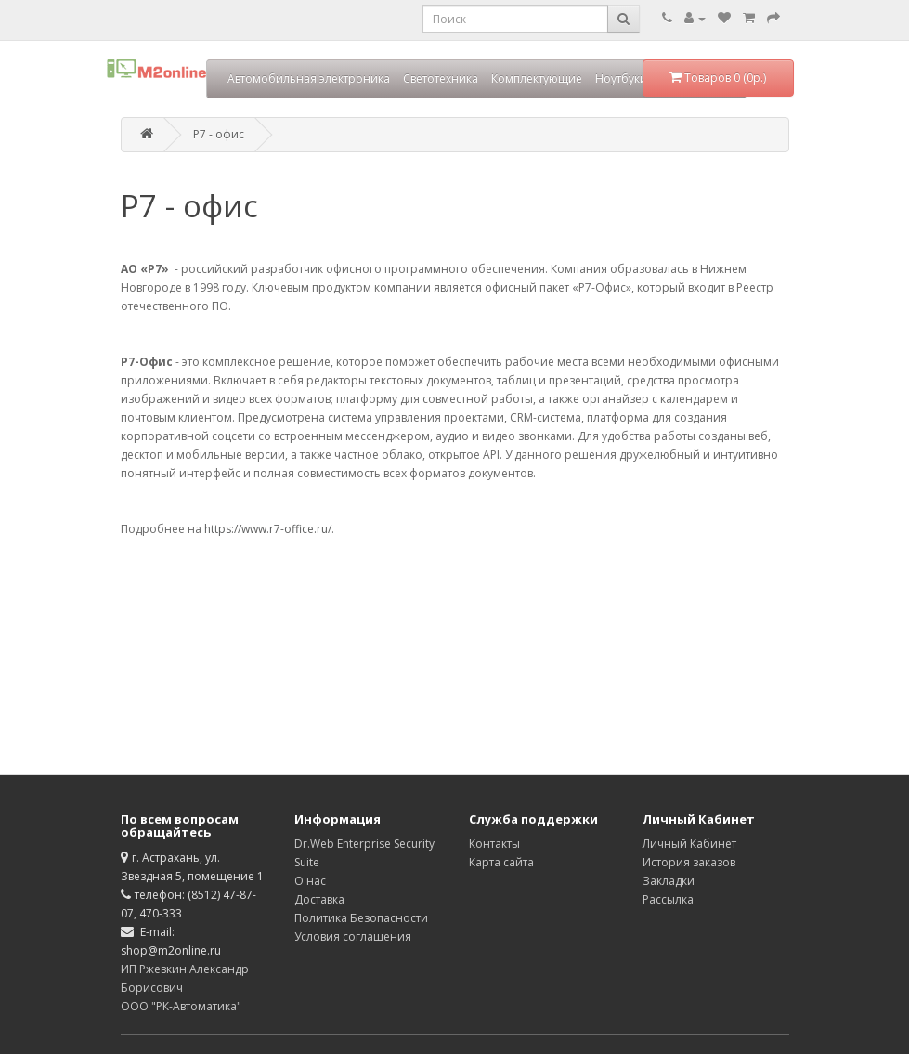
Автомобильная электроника (308, 78)
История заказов (689, 862)
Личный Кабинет (689, 844)
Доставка (319, 899)
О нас (310, 881)
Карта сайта (501, 862)
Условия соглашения (352, 936)
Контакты (494, 844)
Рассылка (668, 899)
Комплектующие (536, 78)
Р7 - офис (218, 134)
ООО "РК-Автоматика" (181, 1006)
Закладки (669, 881)
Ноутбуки (621, 78)
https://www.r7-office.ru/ (267, 529)
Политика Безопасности (361, 918)
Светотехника (440, 78)
